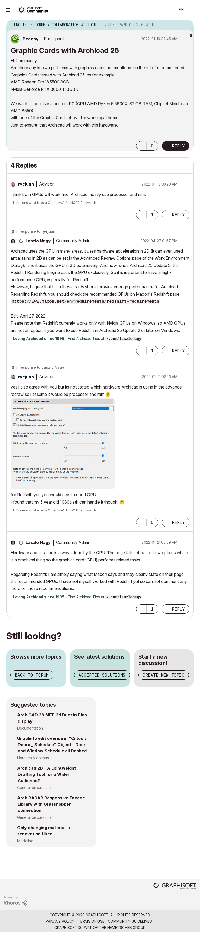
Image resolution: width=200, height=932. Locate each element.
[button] (141, 145)
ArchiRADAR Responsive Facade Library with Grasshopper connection (51, 804)
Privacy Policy (60, 921)
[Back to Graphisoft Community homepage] (34, 9)
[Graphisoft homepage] (174, 886)
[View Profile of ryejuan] (26, 184)
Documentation (30, 728)
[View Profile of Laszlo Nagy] (38, 240)
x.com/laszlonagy (123, 339)
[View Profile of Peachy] (31, 38)
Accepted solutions (102, 675)
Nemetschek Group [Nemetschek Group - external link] (126, 927)
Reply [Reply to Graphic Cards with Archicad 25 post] (178, 145)
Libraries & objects (33, 758)
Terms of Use (91, 921)
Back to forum (32, 675)
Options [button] (186, 25)
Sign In (191, 10)
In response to (35, 231)
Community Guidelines (130, 921)
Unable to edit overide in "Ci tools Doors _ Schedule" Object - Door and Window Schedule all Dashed (52, 745)
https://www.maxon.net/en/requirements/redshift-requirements (85, 301)
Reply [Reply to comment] (178, 214)
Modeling (25, 841)
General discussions (34, 787)
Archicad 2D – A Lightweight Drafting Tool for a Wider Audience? (46, 774)
